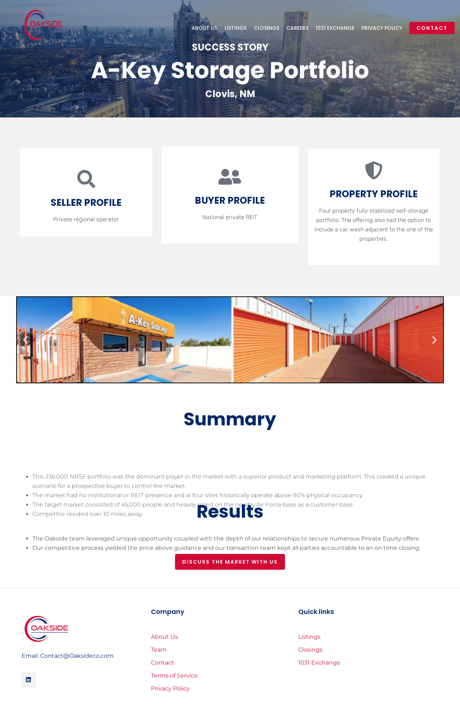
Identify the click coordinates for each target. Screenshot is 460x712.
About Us (204, 28)
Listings (236, 28)
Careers (297, 28)
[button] (25, 340)
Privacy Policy (382, 28)
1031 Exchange (335, 28)
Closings (266, 28)
